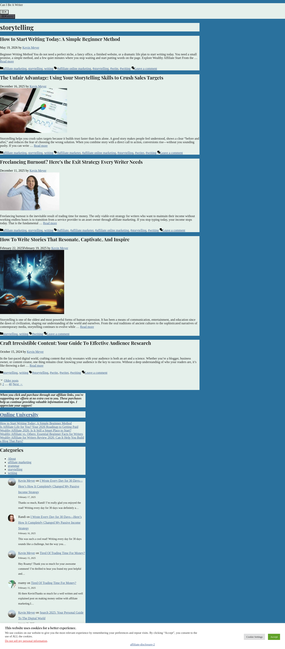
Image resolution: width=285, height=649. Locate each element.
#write (114, 68)
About (12, 458)
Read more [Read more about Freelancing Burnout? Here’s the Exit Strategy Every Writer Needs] (50, 223)
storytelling (35, 68)
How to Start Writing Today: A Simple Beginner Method (60, 39)
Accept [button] (274, 636)
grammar (13, 465)
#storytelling (101, 68)
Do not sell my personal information (26, 640)
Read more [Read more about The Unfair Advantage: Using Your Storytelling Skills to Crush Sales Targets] (41, 145)
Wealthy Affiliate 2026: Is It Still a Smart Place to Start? (35, 430)
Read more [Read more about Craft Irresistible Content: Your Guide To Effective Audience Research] (37, 365)
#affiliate (62, 230)
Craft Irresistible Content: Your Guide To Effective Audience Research (75, 343)
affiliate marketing (15, 68)
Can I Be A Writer (11, 5)
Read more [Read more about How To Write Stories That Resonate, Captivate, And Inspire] (87, 326)
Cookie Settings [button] (254, 636)
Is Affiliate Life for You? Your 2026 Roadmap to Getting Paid (39, 427)
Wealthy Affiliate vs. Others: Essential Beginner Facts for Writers (41, 434)
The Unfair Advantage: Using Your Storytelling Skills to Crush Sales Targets (81, 77)
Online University (19, 414)
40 (10, 384)
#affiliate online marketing (74, 68)
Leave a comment (146, 68)
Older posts (11, 380)
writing (48, 68)
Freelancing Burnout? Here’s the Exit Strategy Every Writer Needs (71, 162)
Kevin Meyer (26, 480)
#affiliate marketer (69, 152)
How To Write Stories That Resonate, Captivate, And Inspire (64, 239)
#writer (139, 152)
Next (18, 384)
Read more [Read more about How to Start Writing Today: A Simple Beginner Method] (7, 61)
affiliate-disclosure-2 (142, 644)
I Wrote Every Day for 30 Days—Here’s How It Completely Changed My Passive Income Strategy (50, 486)
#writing (125, 68)
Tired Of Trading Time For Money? (62, 553)
